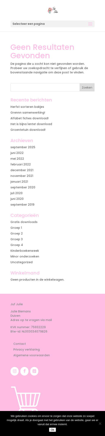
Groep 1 (16, 228)
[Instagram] (14, 371)
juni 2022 (17, 153)
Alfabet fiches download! (29, 118)
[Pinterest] (34, 371)
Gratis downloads (24, 222)
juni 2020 (17, 199)
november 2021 (21, 176)
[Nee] (100, 423)
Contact (19, 344)
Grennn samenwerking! (27, 112)
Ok (52, 429)
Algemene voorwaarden (31, 355)
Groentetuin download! (28, 130)
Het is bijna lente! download (31, 124)
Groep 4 (16, 245)
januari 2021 (19, 182)
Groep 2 (16, 233)
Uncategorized (21, 262)
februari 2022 (20, 164)
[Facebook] (24, 371)
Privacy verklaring (26, 349)
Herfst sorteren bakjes (27, 107)
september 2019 (22, 205)
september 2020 (22, 187)
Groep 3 (16, 239)
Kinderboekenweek (24, 251)
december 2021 (21, 170)
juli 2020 (16, 193)
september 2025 (22, 147)
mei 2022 (17, 159)
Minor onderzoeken (24, 256)
